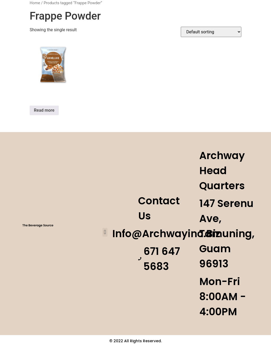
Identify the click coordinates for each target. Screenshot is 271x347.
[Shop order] (211, 32)
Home (35, 3)
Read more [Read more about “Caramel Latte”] (44, 110)
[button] (104, 232)
